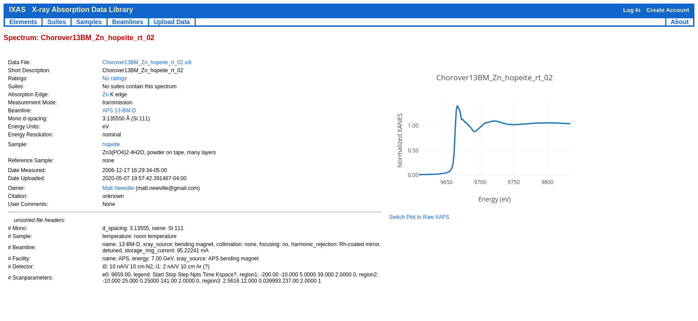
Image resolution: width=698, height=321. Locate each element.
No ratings (114, 78)
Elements (23, 21)
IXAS (17, 9)
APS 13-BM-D (119, 110)
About (680, 21)
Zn (105, 94)
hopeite (111, 144)
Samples (89, 21)
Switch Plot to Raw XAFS (419, 217)
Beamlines (127, 21)
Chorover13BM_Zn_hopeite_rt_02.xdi (146, 62)
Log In (632, 10)
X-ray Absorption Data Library (82, 9)
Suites (56, 21)
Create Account (667, 10)
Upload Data (172, 21)
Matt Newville (119, 188)
